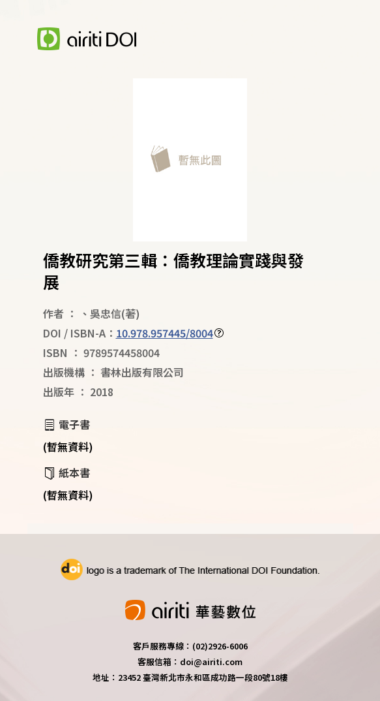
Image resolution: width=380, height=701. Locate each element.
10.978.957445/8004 (164, 333)
